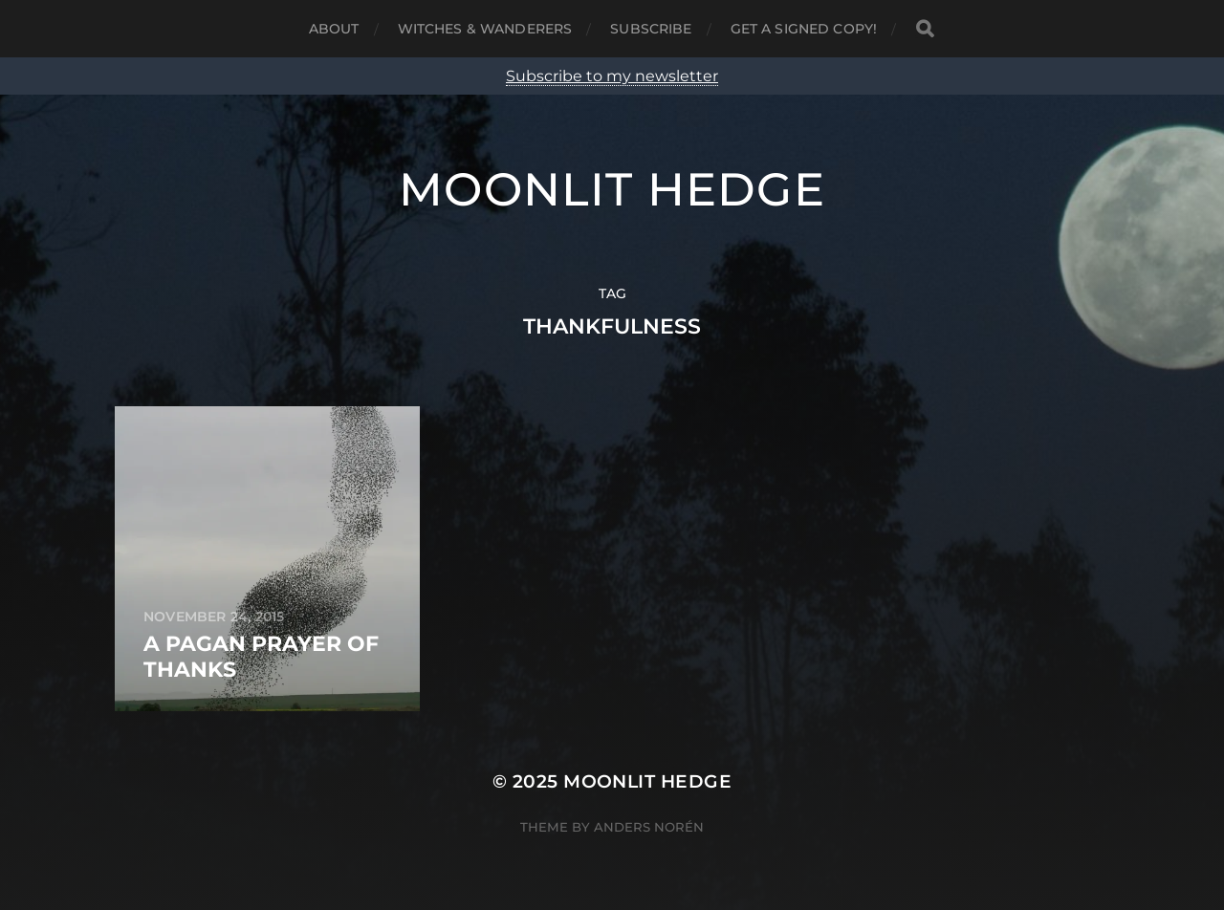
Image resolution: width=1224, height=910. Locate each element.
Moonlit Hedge (612, 189)
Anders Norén (649, 826)
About (334, 28)
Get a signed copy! (804, 28)
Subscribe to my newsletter (612, 76)
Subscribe (650, 28)
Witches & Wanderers (485, 28)
